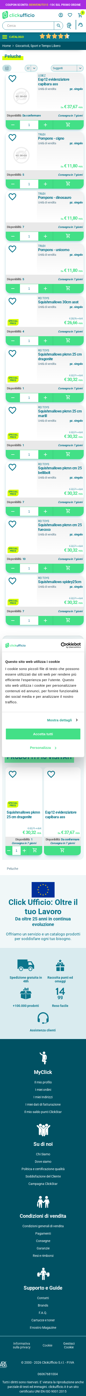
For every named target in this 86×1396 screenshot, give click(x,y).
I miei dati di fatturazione (43, 1104)
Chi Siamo (43, 1154)
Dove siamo (43, 1161)
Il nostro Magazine (43, 1327)
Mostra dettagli (59, 720)
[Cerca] (32, 26)
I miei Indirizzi (43, 1097)
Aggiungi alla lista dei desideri (12, 78)
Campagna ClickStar (43, 1184)
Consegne (43, 1241)
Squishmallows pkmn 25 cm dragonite (60, 356)
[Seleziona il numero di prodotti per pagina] (31, 68)
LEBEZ (42, 75)
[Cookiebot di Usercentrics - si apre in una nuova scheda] (61, 645)
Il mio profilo (43, 1082)
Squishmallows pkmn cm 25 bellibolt (60, 470)
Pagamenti (43, 1233)
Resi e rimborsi (43, 1256)
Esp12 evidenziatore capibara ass (53, 81)
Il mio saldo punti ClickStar (43, 1112)
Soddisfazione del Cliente (43, 1176)
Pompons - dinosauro (54, 197)
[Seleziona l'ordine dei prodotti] (67, 68)
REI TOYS (43, 298)
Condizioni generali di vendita (43, 1226)
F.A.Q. (43, 1313)
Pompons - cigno (51, 138)
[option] (24, 811)
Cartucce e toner (43, 1320)
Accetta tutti (43, 734)
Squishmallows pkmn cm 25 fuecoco (60, 527)
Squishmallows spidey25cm (59, 582)
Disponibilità (14, 115)
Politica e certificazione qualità (43, 1169)
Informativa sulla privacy (22, 1345)
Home (6, 46)
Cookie (47, 1345)
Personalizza (43, 748)
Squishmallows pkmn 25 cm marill (60, 413)
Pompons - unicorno (53, 250)
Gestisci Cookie (69, 1345)
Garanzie (43, 1248)
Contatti (43, 1298)
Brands (43, 1305)
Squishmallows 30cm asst (58, 302)
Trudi (41, 134)
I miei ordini (43, 1090)
